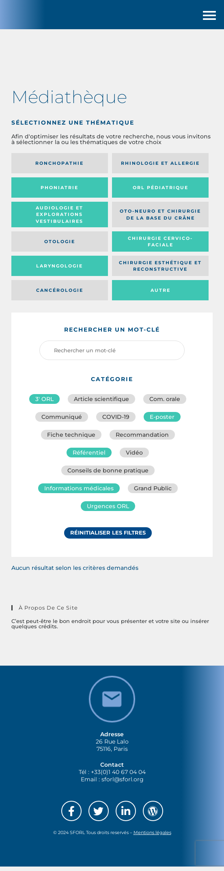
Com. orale (164, 403)
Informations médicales (79, 492)
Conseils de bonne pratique (108, 475)
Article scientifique (101, 403)
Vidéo (134, 457)
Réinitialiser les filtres (108, 537)
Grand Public (153, 492)
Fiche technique (71, 439)
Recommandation (142, 439)
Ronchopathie (59, 167)
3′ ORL (44, 403)
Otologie (59, 246)
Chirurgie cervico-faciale (160, 246)
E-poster (162, 421)
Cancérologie (59, 295)
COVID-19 (115, 421)
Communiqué (61, 421)
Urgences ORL (108, 510)
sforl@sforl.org (122, 783)
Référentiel (89, 457)
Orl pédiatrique (160, 192)
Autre (160, 295)
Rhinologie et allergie (160, 167)
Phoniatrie (59, 192)
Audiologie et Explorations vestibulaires (59, 219)
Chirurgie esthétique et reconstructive (160, 270)
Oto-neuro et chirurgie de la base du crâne (160, 219)
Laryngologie (59, 270)
